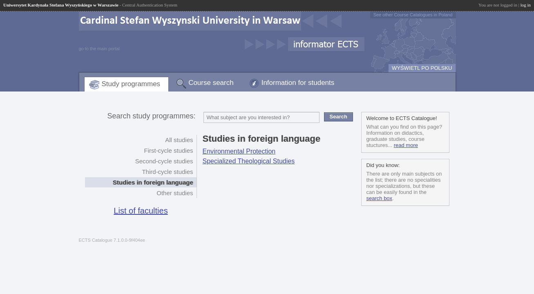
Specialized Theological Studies (249, 161)
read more (406, 145)
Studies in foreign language (153, 182)
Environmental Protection (239, 151)
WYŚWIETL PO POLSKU (422, 68)
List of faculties (141, 210)
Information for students (298, 83)
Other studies (174, 192)
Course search (211, 83)
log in (526, 4)
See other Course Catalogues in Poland (413, 14)
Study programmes (131, 84)
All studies (179, 139)
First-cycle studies (168, 150)
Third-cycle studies (167, 171)
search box (379, 198)
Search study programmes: (151, 116)
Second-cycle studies (164, 161)
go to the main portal (99, 48)
